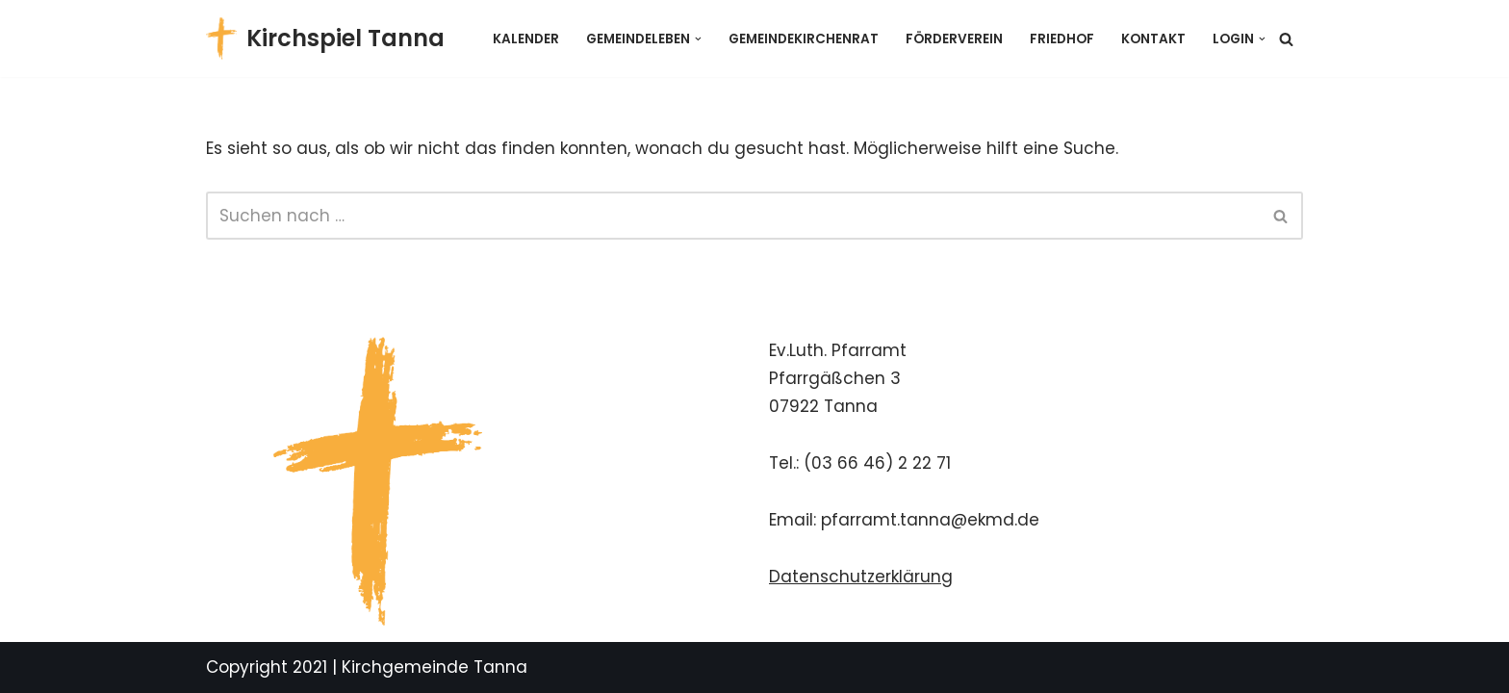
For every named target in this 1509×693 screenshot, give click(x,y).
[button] (698, 39)
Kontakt (1153, 39)
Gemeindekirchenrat (804, 39)
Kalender (526, 39)
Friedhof (1062, 39)
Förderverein (954, 39)
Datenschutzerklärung (861, 576)
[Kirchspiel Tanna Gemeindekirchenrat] (325, 38)
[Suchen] (1286, 39)
